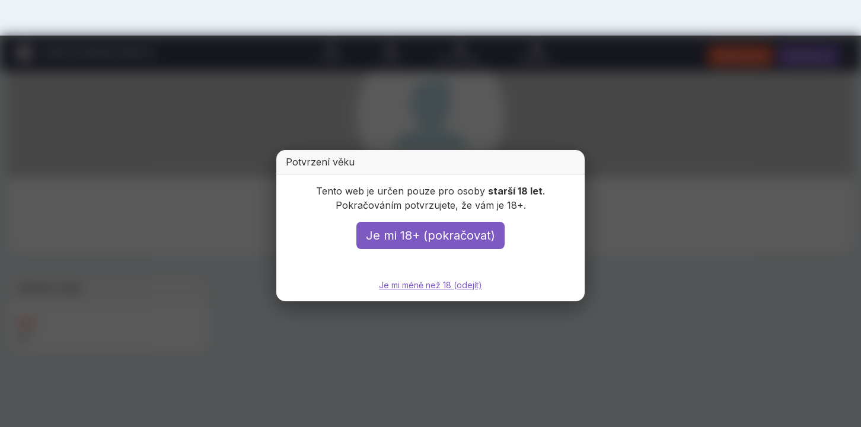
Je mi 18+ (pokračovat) (430, 235)
